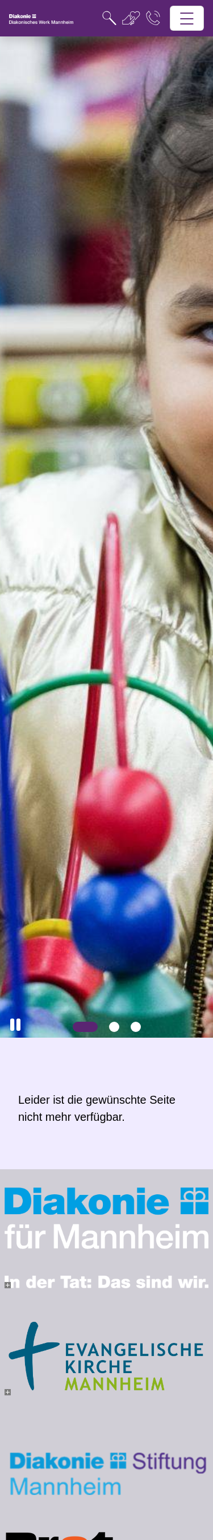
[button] (15, 1025)
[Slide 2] (114, 1026)
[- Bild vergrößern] (8, 1285)
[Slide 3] (135, 1026)
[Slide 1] (85, 1026)
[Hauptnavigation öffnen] (187, 18)
